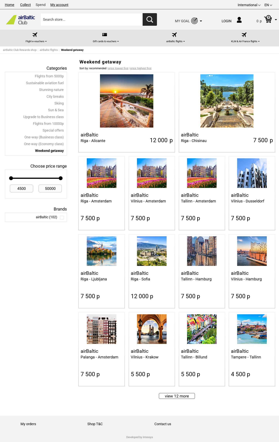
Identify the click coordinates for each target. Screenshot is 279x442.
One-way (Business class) (44, 137)
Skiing (59, 103)
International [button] (249, 5)
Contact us (162, 424)
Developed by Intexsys (139, 437)
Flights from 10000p (48, 124)
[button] (263, 19)
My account (59, 5)
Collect (25, 5)
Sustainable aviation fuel (45, 83)
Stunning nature (51, 90)
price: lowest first (118, 68)
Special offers (53, 130)
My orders (28, 424)
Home (9, 5)
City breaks (55, 97)
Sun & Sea (56, 110)
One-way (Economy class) (44, 144)
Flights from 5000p (49, 76)
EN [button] (268, 5)
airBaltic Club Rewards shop (20, 49)
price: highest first (141, 68)
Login (227, 21)
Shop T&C (95, 424)
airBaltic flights (49, 49)
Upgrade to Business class (43, 117)
